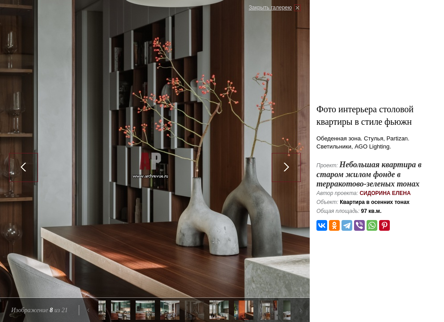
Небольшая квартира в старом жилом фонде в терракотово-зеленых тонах (369, 174)
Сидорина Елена (384, 193)
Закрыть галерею (270, 7)
